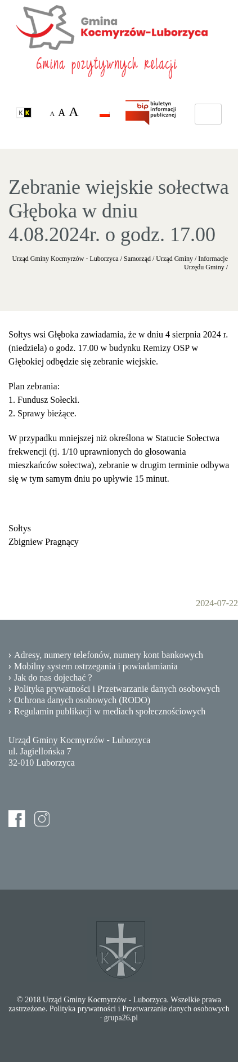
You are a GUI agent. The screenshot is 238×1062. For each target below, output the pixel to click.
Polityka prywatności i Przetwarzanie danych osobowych (117, 689)
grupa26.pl (121, 1018)
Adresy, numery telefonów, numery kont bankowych (108, 655)
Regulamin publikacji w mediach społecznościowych (109, 711)
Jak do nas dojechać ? (53, 677)
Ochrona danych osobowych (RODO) (82, 700)
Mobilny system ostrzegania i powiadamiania (96, 666)
